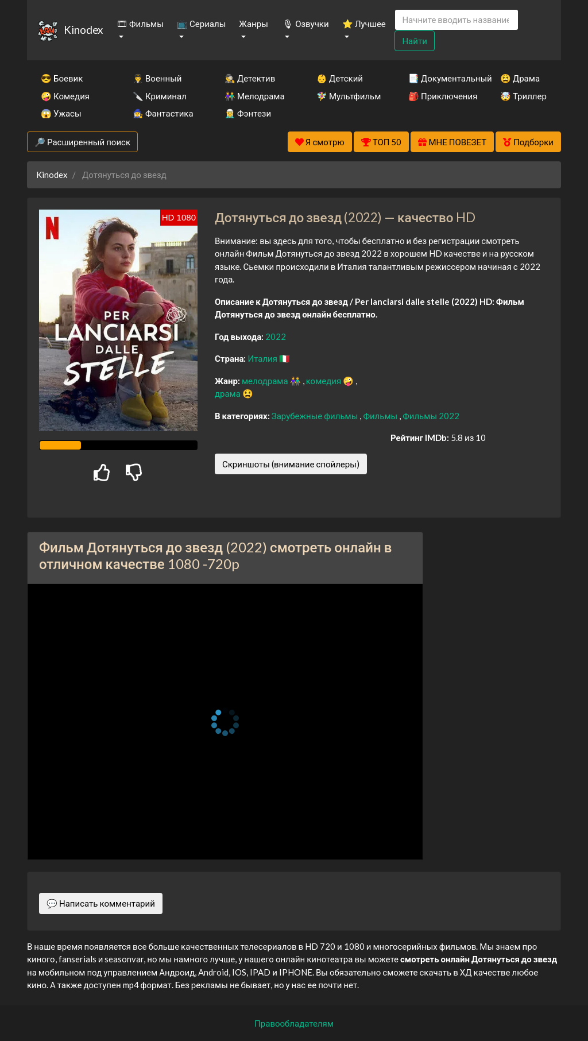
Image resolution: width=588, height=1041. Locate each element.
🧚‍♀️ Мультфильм (346, 96)
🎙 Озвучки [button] (305, 23)
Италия (263, 358)
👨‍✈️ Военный (157, 78)
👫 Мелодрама (255, 96)
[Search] (456, 19)
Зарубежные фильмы (316, 416)
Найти (414, 41)
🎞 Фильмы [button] (140, 23)
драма (228, 393)
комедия (324, 381)
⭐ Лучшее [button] (364, 23)
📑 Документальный (438, 78)
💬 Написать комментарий (101, 903)
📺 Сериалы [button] (201, 23)
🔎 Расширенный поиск (82, 142)
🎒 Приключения (438, 96)
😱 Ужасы (61, 113)
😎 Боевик (62, 78)
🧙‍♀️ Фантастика (163, 113)
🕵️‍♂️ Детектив (250, 78)
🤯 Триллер (523, 96)
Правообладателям (294, 1023)
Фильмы (381, 416)
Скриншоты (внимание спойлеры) (290, 464)
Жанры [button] (253, 23)
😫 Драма (520, 78)
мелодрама (266, 381)
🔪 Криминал (160, 96)
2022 (275, 336)
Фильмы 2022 (431, 416)
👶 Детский (339, 78)
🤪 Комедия (65, 96)
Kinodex (83, 29)
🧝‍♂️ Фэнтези (248, 113)
